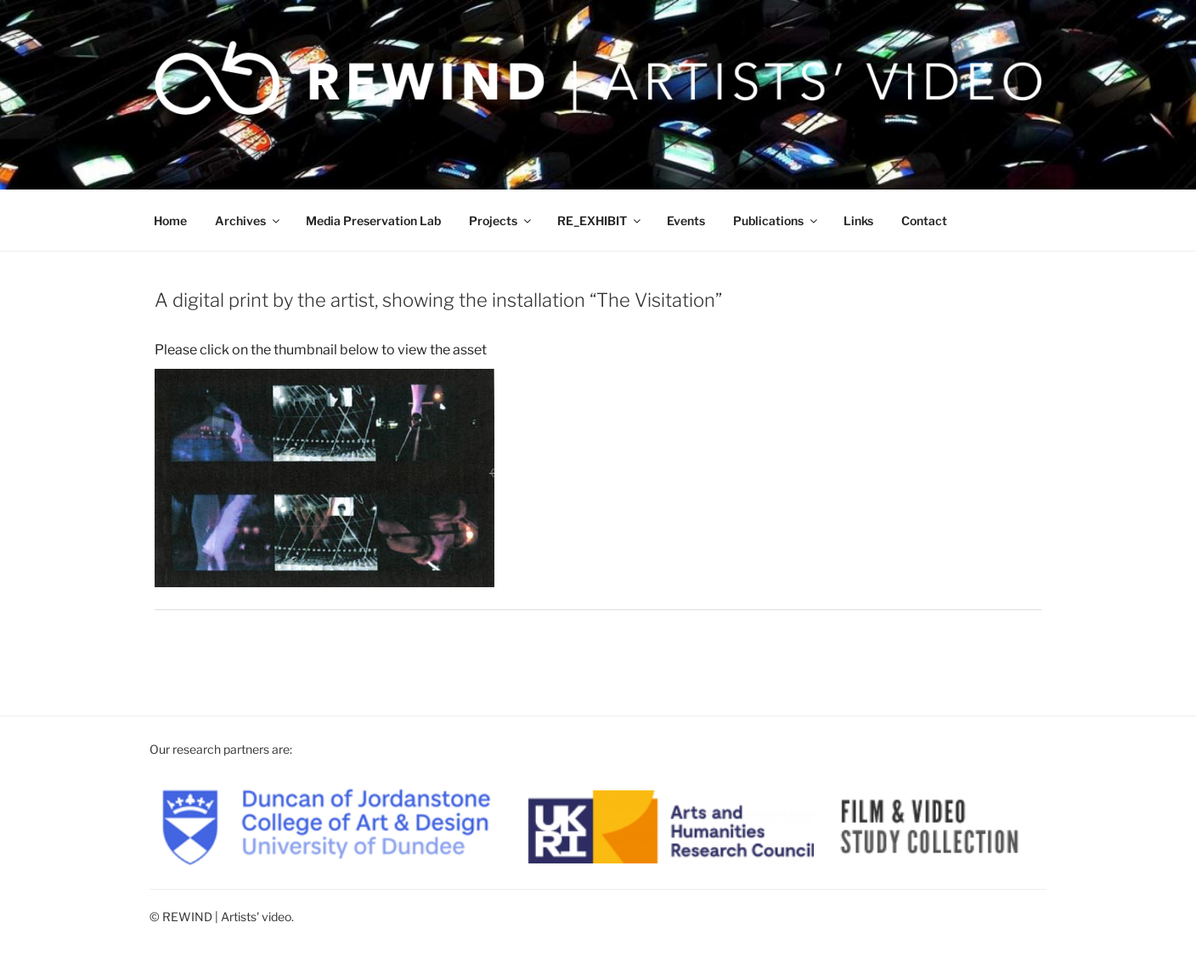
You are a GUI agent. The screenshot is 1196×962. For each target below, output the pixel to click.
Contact (924, 220)
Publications (776, 220)
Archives (248, 220)
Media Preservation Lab (373, 220)
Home (170, 220)
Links (858, 220)
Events (686, 220)
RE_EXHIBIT (600, 220)
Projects (501, 220)
